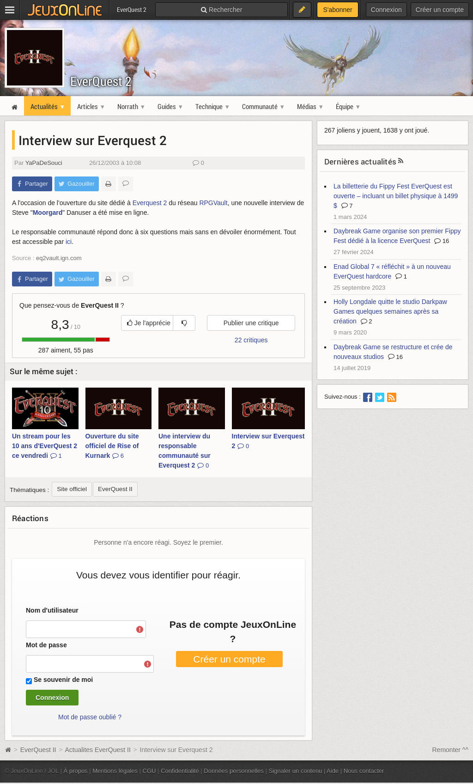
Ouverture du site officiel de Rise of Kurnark (112, 445)
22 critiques (251, 340)
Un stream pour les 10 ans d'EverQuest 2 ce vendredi (44, 445)
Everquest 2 (150, 203)
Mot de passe (46, 645)
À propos (76, 770)
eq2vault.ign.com (58, 258)
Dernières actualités (360, 161)
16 (441, 240)
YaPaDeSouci (43, 162)
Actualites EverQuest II (97, 750)
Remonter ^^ (450, 750)
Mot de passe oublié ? (89, 717)
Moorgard (48, 212)
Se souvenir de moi (63, 679)
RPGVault (213, 203)
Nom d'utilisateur (52, 610)
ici (69, 241)
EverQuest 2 (101, 81)
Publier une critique (251, 323)
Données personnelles (234, 770)
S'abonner (337, 9)
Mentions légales (115, 770)
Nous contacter (364, 770)
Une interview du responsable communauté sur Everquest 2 (184, 450)
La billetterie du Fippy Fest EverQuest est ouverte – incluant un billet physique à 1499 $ (396, 195)
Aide (333, 770)
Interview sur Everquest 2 (268, 441)
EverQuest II (38, 750)
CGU (149, 770)
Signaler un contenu (295, 770)
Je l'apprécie (148, 323)
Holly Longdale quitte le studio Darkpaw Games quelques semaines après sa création (390, 311)
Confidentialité (180, 770)
